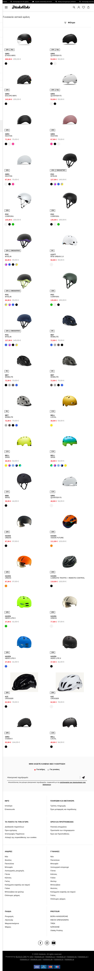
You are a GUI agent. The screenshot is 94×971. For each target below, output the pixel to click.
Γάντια (7, 874)
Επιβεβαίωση (83, 777)
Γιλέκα (7, 888)
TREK (52, 923)
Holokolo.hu (72, 957)
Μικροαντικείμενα (12, 923)
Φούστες (53, 888)
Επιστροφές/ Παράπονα (14, 834)
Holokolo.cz (50, 957)
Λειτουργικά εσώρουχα (59, 867)
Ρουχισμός (9, 916)
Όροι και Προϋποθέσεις (59, 834)
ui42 (31, 957)
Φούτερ (53, 881)
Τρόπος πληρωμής (58, 806)
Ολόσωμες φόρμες (12, 895)
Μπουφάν (9, 867)
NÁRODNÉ (55, 927)
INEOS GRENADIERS (59, 920)
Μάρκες (8, 927)
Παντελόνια (9, 864)
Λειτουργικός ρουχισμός (14, 871)
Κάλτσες (8, 878)
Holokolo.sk (39, 957)
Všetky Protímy (56, 930)
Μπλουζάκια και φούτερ (14, 892)
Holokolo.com (36, 959)
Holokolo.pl (60, 957)
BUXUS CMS (21, 957)
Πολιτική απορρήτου (58, 827)
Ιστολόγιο (8, 806)
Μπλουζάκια (55, 885)
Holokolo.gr (69, 959)
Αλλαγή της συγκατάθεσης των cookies (20, 837)
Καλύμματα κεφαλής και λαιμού (17, 885)
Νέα (6, 856)
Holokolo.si (24, 959)
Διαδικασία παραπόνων (14, 827)
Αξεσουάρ (9, 920)
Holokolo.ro (82, 957)
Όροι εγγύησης (11, 830)
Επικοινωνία (10, 809)
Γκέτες (7, 881)
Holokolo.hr (58, 959)
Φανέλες (8, 860)
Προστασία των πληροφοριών (62, 830)
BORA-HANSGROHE (59, 916)
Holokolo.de (48, 959)
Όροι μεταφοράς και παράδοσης (63, 809)
